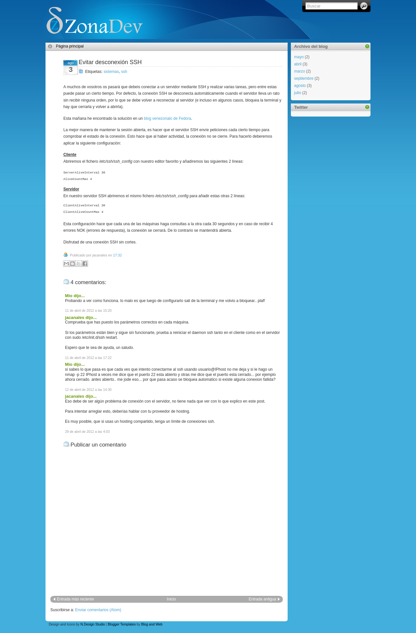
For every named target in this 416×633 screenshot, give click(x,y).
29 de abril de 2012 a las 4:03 (87, 431)
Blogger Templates (122, 624)
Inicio (171, 599)
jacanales (74, 317)
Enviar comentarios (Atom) (98, 610)
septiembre (303, 78)
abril (298, 64)
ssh (124, 71)
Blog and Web (151, 624)
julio (297, 92)
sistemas (111, 71)
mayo (299, 57)
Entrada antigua (262, 599)
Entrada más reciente (75, 599)
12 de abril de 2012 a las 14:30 (88, 390)
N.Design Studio (92, 624)
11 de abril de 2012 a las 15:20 (88, 310)
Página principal (70, 46)
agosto (300, 85)
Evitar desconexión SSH (110, 62)
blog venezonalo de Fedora (167, 118)
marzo (299, 71)
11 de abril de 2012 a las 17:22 (88, 358)
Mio (68, 295)
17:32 (117, 255)
